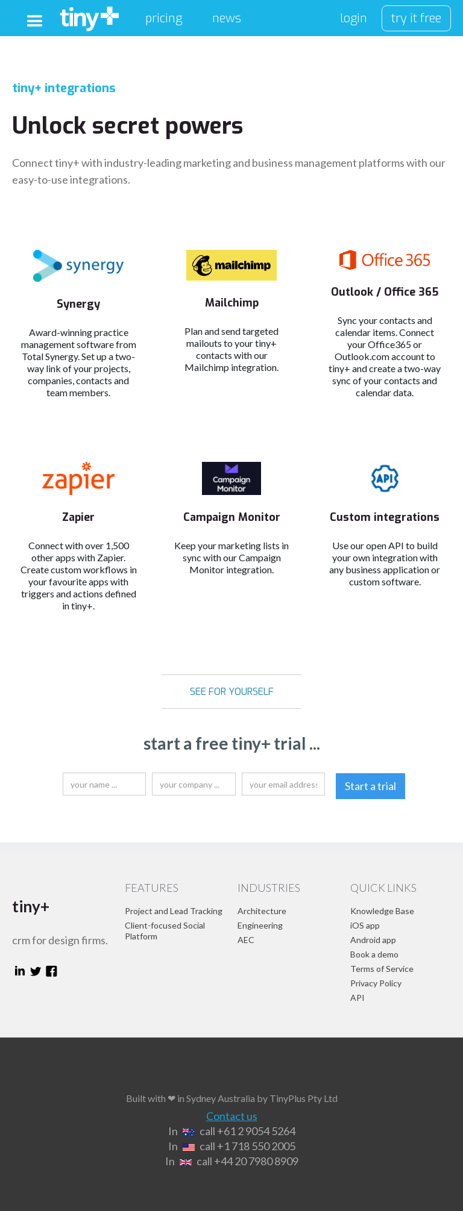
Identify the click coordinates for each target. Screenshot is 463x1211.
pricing (163, 18)
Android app (373, 940)
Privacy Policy (376, 983)
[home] (89, 15)
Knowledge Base (382, 911)
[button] (35, 22)
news (226, 18)
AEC (246, 940)
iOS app (365, 925)
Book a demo (374, 954)
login (353, 18)
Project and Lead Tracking (173, 911)
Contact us (231, 1115)
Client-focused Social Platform (165, 930)
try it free (416, 18)
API (357, 997)
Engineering (260, 925)
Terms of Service (382, 969)
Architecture (262, 911)
